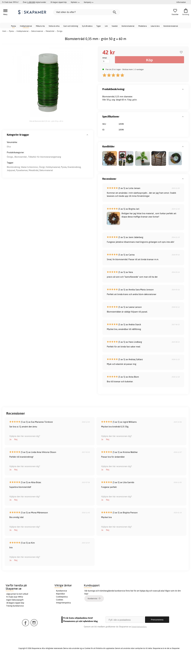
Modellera (142, 26)
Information (181, 2)
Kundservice (61, 590)
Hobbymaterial (26, 26)
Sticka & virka (54, 26)
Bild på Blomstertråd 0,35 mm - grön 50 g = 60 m (46, 121)
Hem (4, 31)
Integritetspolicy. (139, 626)
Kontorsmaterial (128, 26)
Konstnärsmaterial (170, 26)
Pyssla (13, 26)
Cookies (59, 599)
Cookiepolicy (62, 596)
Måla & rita (40, 26)
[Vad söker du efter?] (86, 12)
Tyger (98, 26)
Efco (9, 146)
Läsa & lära (155, 26)
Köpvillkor (60, 593)
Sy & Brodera (87, 26)
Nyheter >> (75, 2)
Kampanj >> (88, 2)
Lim (106, 26)
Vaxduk (115, 26)
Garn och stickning (70, 26)
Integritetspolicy (63, 602)
